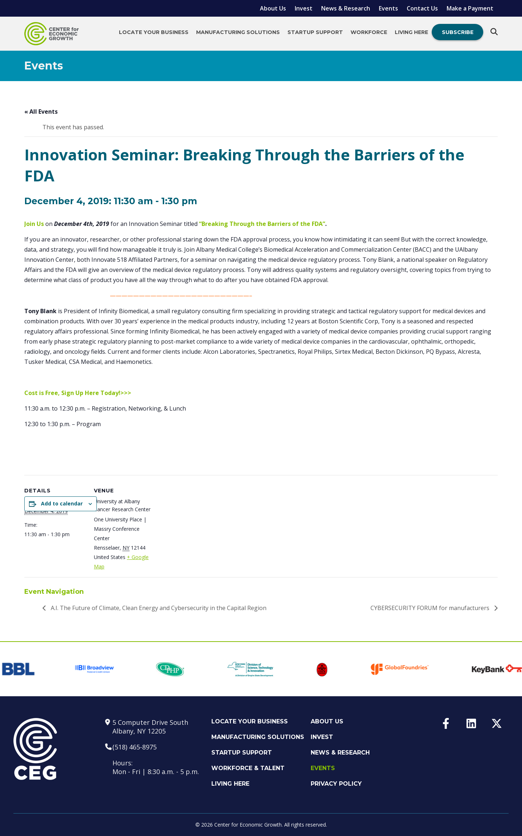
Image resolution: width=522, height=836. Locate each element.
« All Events (41, 111)
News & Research (345, 8)
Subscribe (457, 32)
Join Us (34, 224)
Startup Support (315, 32)
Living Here (411, 32)
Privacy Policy (336, 783)
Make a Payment (470, 8)
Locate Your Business (153, 32)
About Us (273, 8)
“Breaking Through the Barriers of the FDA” (262, 224)
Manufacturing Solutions (238, 32)
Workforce (369, 32)
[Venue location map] (341, 513)
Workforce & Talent (248, 768)
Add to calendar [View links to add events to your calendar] (62, 503)
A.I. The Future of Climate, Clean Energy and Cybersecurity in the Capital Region (157, 608)
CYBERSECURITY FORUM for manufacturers (430, 608)
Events (388, 8)
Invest (303, 8)
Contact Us (422, 8)
